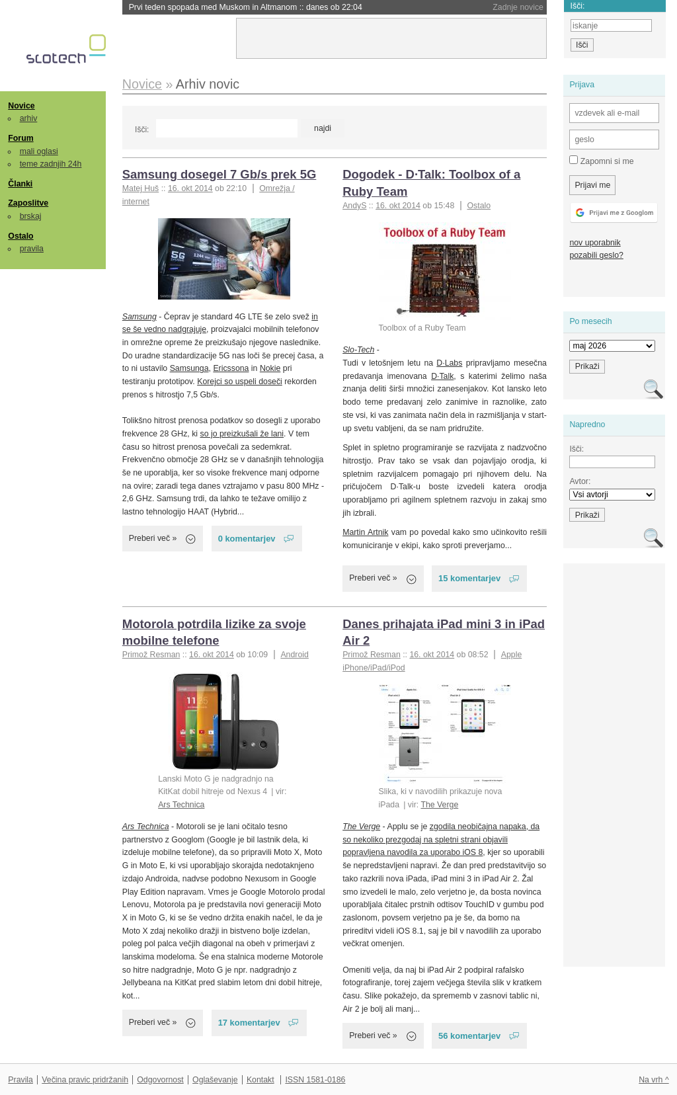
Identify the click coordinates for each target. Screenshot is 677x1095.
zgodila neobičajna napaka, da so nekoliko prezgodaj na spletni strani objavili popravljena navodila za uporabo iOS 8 (440, 839)
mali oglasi (39, 151)
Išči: (142, 129)
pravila (32, 248)
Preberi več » (153, 538)
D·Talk (442, 376)
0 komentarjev (247, 539)
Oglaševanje (214, 1079)
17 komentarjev (249, 1023)
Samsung (139, 316)
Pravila (20, 1079)
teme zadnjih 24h (51, 164)
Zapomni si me (601, 160)
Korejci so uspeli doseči (239, 381)
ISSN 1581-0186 (315, 1079)
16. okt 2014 (190, 188)
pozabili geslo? (596, 255)
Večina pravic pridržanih (85, 1079)
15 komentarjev (469, 578)
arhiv (29, 118)
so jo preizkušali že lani (242, 433)
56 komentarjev (469, 1036)
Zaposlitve (28, 203)
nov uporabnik (594, 242)
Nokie (270, 368)
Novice (21, 105)
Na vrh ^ (653, 1079)
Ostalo (20, 236)
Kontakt (260, 1079)
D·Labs (449, 363)
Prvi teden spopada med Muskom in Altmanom (245, 7)
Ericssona (231, 368)
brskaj (31, 216)
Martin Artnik (365, 532)
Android (294, 654)
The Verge (439, 804)
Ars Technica (181, 804)
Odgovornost (160, 1079)
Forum (20, 138)
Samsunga (189, 368)
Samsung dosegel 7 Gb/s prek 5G (219, 174)
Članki (20, 183)
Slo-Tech (358, 349)
